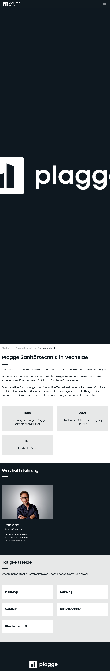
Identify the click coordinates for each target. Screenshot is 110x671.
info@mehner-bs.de (15, 541)
